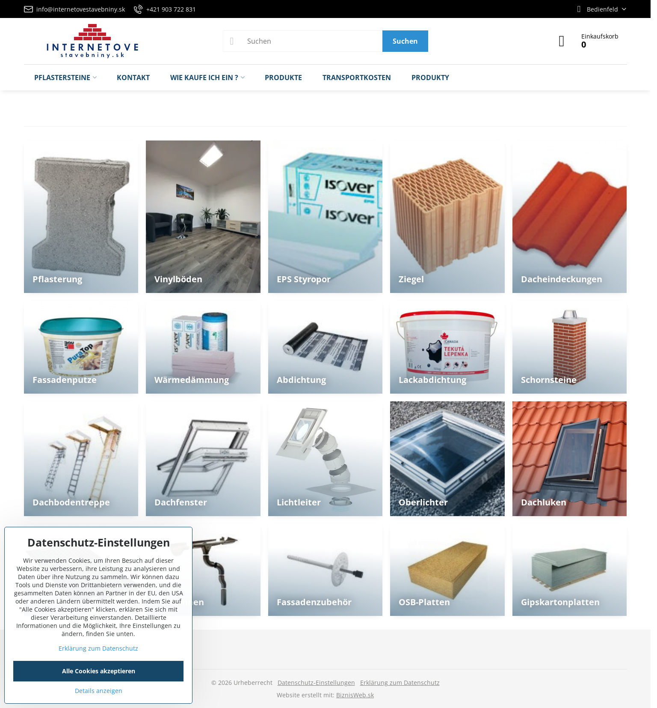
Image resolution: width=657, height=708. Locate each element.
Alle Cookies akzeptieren (98, 671)
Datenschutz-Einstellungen (316, 682)
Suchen (405, 41)
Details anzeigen (98, 691)
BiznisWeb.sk (355, 695)
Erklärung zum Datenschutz (400, 682)
